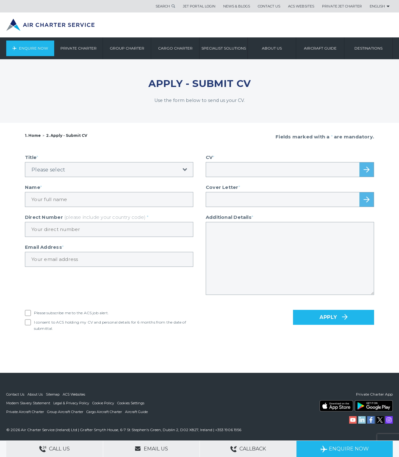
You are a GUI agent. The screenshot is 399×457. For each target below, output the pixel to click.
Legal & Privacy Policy (71, 403)
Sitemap (53, 394)
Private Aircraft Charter (25, 412)
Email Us (151, 448)
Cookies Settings (130, 403)
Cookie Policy (103, 403)
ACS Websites (301, 6)
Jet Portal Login (199, 6)
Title (31, 157)
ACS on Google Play (374, 405)
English (377, 6)
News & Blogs (236, 6)
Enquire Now (33, 48)
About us (272, 48)
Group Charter (127, 48)
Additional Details (229, 217)
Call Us (54, 449)
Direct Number (87, 217)
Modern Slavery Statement (28, 403)
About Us (35, 394)
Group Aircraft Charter (65, 412)
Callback (248, 449)
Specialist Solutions (223, 48)
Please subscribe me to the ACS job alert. (71, 312)
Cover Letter (223, 187)
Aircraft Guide (320, 48)
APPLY (328, 317)
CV (210, 157)
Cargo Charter (175, 48)
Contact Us (269, 6)
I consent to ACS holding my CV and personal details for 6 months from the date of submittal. (110, 325)
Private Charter (78, 48)
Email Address (44, 247)
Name (33, 187)
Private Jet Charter (342, 6)
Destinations (368, 48)
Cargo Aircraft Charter (104, 412)
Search (163, 6)
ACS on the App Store (336, 405)
